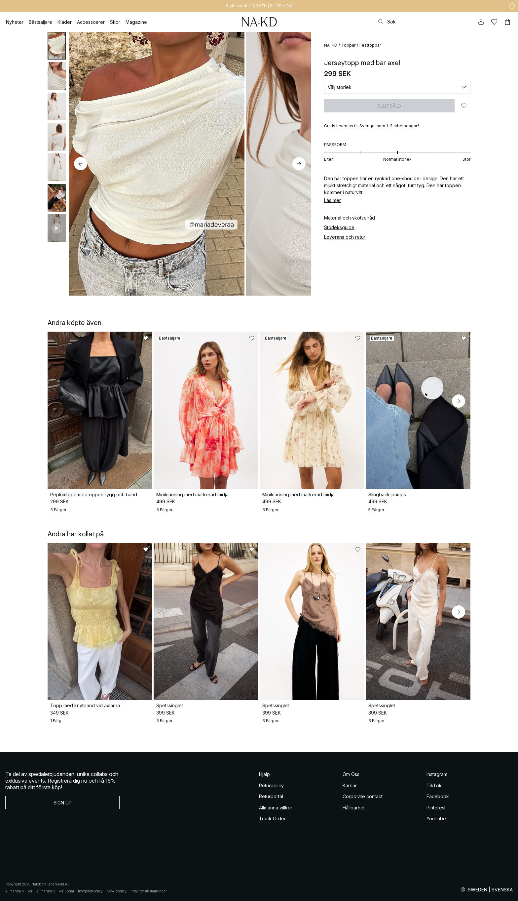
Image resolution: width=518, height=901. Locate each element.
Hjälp (264, 774)
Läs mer (332, 200)
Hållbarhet (354, 807)
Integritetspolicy (90, 891)
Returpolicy (271, 785)
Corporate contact (363, 796)
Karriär (350, 785)
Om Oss (351, 774)
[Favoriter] (494, 22)
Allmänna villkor (275, 807)
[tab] (57, 46)
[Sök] (423, 21)
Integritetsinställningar (148, 891)
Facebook (437, 796)
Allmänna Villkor (18, 891)
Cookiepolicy (117, 891)
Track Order (272, 818)
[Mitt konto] (481, 22)
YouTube (436, 818)
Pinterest (436, 807)
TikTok (434, 785)
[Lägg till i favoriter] (463, 105)
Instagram (436, 774)
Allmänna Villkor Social (55, 891)
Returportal (271, 796)
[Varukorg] (507, 22)
